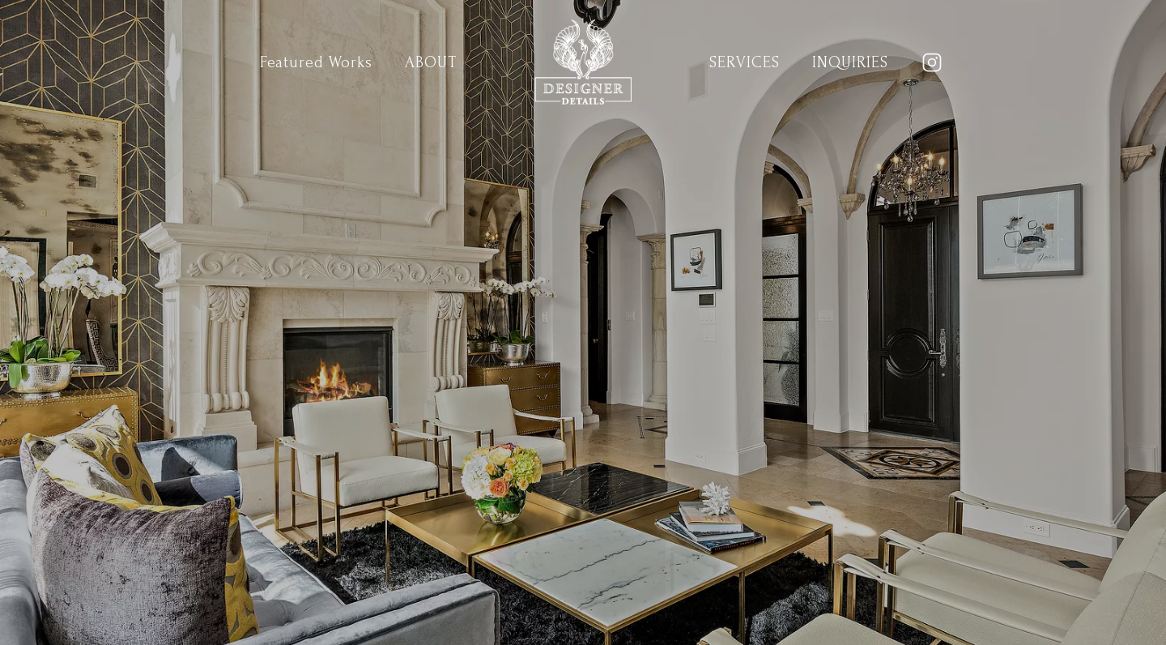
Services (744, 62)
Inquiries (850, 62)
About (431, 62)
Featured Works (316, 62)
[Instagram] (932, 62)
